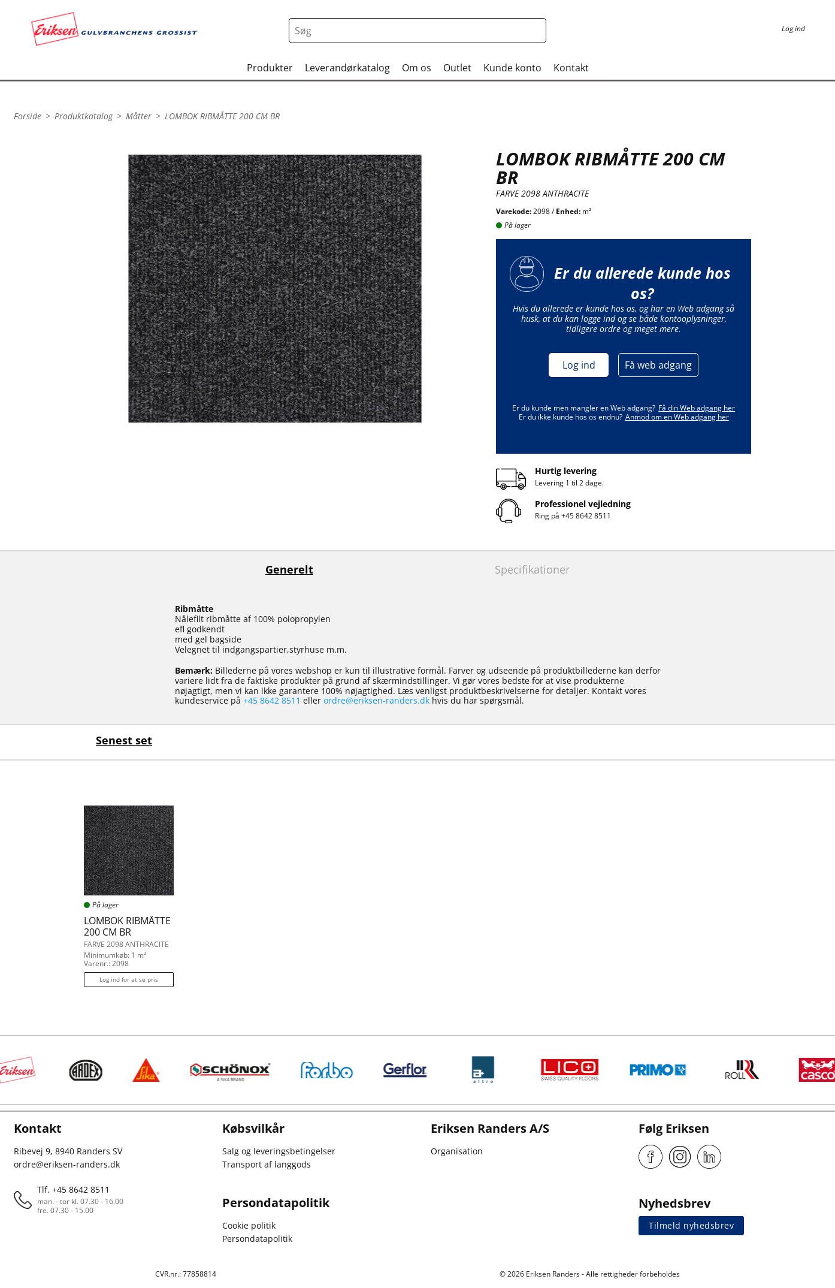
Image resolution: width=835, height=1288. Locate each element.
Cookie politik (249, 1225)
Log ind (578, 365)
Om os (416, 67)
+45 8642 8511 (586, 516)
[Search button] (533, 30)
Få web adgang (658, 365)
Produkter (270, 67)
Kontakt (571, 67)
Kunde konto (512, 67)
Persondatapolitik (257, 1238)
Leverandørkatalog (347, 67)
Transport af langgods (266, 1164)
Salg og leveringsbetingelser (278, 1151)
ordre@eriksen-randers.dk (376, 700)
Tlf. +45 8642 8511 (73, 1189)
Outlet (457, 67)
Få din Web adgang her (696, 408)
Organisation (457, 1151)
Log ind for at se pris (128, 979)
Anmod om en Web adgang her (677, 417)
